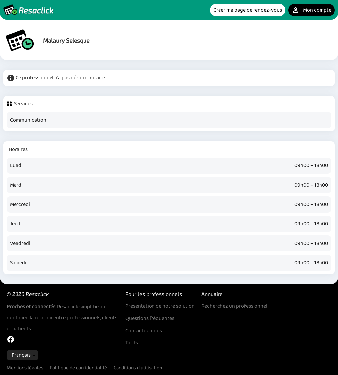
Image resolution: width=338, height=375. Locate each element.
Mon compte (311, 10)
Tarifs (131, 343)
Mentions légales (25, 367)
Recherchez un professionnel (234, 306)
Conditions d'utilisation (138, 367)
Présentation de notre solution (160, 306)
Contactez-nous (143, 330)
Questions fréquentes (149, 318)
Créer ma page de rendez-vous (247, 10)
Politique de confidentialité (78, 367)
